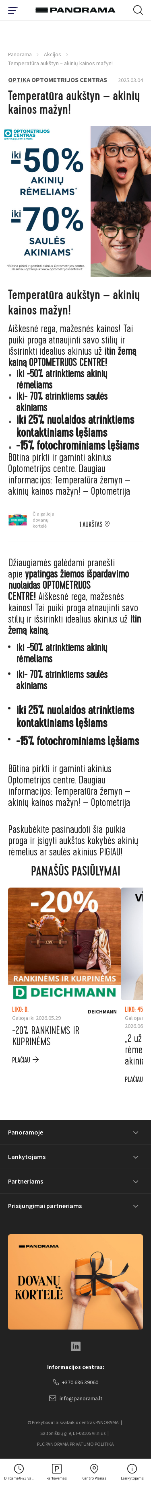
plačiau (21, 1060)
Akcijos (52, 54)
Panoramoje (25, 1132)
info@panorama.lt (75, 1399)
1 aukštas (90, 524)
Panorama (20, 54)
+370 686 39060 (75, 1383)
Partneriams (25, 1181)
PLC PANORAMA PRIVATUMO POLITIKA (75, 1444)
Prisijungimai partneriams (45, 1206)
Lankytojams (27, 1157)
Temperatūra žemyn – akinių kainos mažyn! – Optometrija (69, 485)
